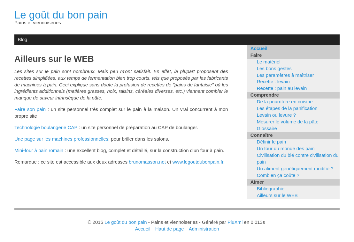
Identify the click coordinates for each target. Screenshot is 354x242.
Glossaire (267, 128)
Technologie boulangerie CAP (45, 127)
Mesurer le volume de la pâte (288, 121)
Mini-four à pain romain (38, 150)
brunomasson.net (147, 162)
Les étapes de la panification (287, 108)
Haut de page (169, 228)
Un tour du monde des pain (286, 148)
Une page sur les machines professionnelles (61, 139)
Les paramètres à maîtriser (285, 75)
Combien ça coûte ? (278, 175)
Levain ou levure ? (276, 115)
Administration (204, 228)
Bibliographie (271, 188)
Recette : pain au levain (282, 88)
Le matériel (269, 61)
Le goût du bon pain (61, 15)
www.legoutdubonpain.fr (198, 162)
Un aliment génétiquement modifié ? (295, 168)
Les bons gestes (274, 68)
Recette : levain (273, 81)
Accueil (258, 48)
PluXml (234, 222)
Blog (22, 39)
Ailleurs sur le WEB (277, 195)
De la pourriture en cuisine (285, 101)
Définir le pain (271, 141)
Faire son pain (30, 109)
